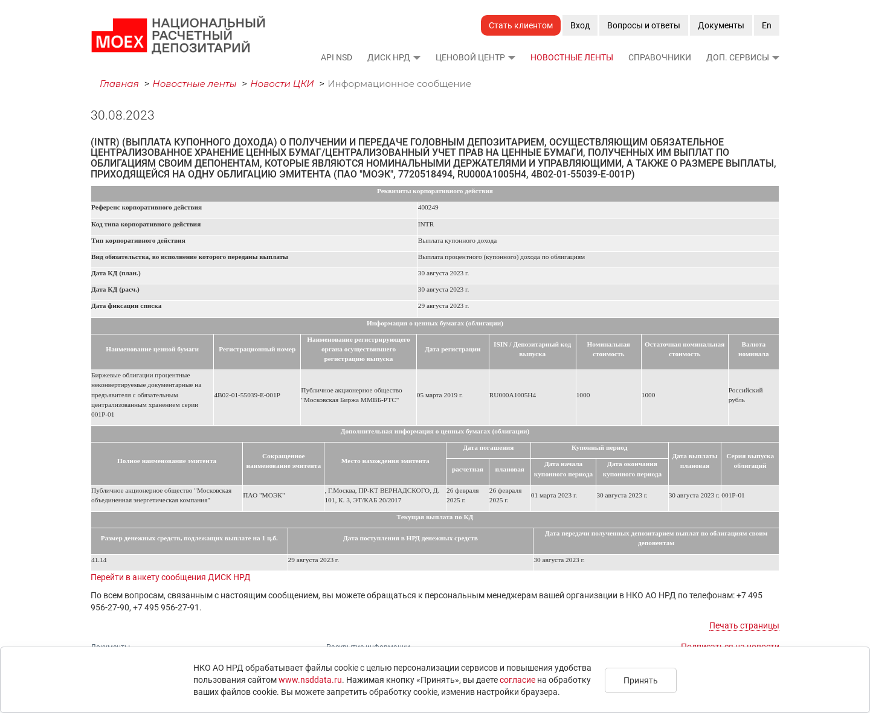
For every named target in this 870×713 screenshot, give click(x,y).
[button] (416, 57)
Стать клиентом (521, 25)
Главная (119, 83)
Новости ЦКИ (282, 83)
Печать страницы (744, 625)
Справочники (659, 57)
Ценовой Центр (470, 57)
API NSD (336, 57)
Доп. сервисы (737, 57)
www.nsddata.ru (310, 680)
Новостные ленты (571, 57)
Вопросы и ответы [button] (643, 25)
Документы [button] (721, 25)
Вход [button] (580, 25)
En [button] (767, 25)
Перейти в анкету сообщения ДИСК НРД (171, 577)
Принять (641, 680)
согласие (517, 680)
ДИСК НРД (388, 57)
